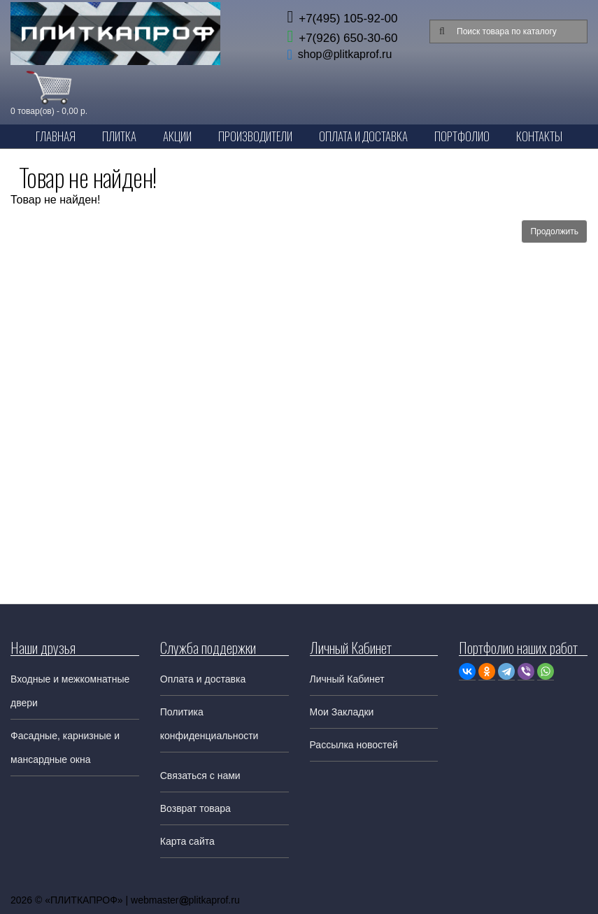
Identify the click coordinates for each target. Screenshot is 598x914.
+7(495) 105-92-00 (342, 18)
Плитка (119, 136)
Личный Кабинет (347, 679)
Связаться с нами (200, 775)
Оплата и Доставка (363, 136)
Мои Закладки (342, 711)
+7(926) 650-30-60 (342, 38)
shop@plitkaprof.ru (345, 54)
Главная (56, 136)
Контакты (539, 136)
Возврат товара (195, 808)
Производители (255, 136)
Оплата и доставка (202, 679)
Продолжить (554, 231)
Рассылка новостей (354, 744)
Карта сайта (187, 841)
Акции (177, 136)
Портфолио (462, 136)
